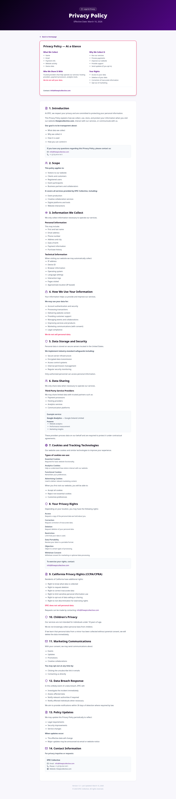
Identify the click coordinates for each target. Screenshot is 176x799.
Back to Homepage (48, 37)
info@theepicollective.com (60, 90)
